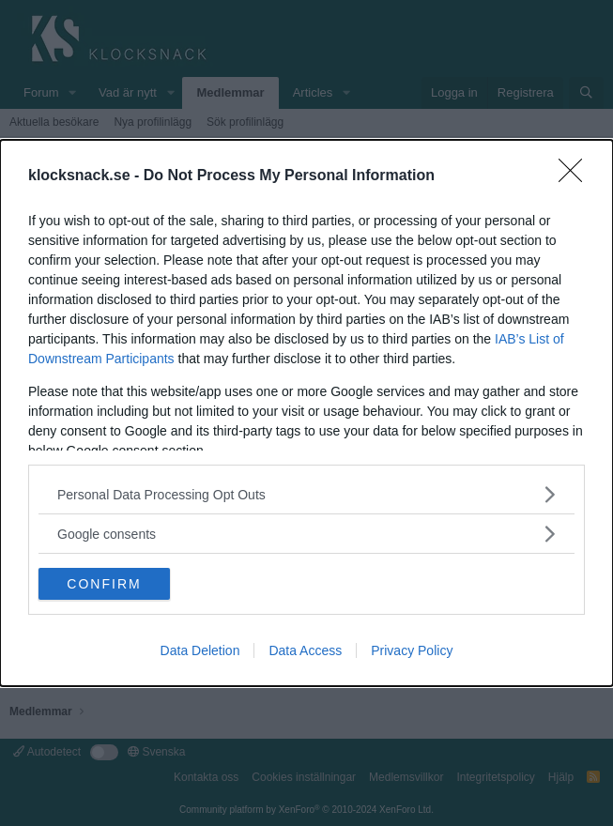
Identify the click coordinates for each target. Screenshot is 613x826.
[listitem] (306, 494)
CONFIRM (104, 582)
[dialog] (306, 413)
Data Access (305, 650)
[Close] (576, 176)
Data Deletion (200, 650)
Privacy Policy (411, 650)
